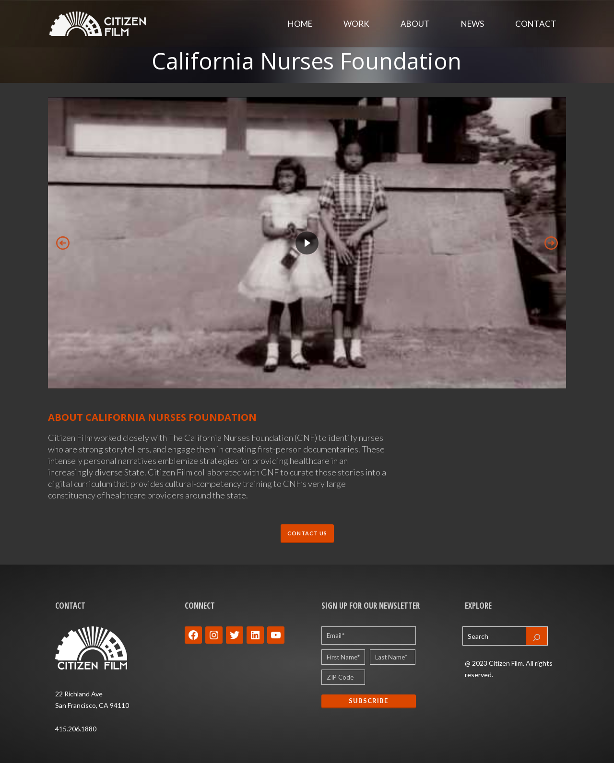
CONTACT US (307, 533)
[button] (307, 243)
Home (300, 24)
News (472, 24)
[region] (307, 243)
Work (356, 24)
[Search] (537, 636)
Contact (535, 24)
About (415, 24)
